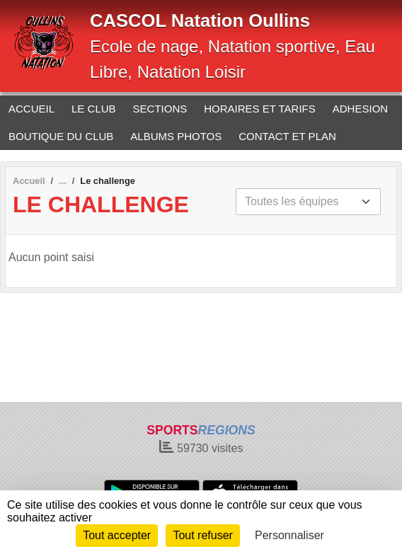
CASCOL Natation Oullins (200, 20)
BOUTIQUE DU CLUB (60, 136)
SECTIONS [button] (160, 109)
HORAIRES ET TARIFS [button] (260, 109)
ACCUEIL (31, 109)
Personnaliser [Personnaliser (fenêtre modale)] (289, 535)
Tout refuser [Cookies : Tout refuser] (202, 535)
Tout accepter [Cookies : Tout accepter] (117, 535)
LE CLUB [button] (93, 109)
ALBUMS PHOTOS (176, 136)
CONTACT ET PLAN (287, 136)
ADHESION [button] (360, 109)
